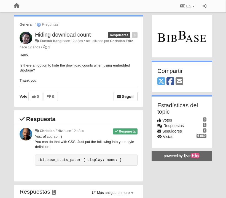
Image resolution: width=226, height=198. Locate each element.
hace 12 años (74, 131)
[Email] (179, 81)
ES (187, 6)
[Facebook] (170, 81)
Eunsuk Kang (50, 41)
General (26, 24)
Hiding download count (63, 35)
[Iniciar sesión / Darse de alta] (204, 6)
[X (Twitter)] (161, 81)
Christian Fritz (121, 41)
